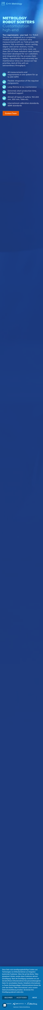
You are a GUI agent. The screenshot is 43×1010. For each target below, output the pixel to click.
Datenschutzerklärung (24, 1007)
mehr (34, 998)
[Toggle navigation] (39, 3)
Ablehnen (8, 998)
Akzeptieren (21, 998)
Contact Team (11, 113)
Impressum (16, 1007)
